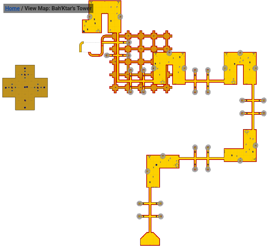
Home (12, 8)
